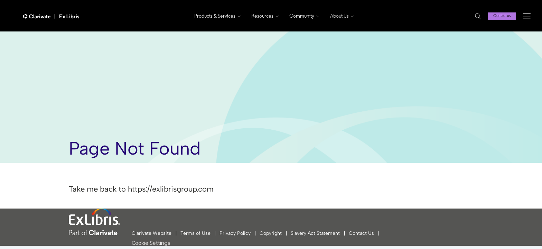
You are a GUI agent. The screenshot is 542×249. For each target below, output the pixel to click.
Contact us (502, 16)
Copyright (271, 233)
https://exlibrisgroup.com (171, 189)
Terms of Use (195, 233)
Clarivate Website (151, 233)
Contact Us (361, 233)
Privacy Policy (235, 233)
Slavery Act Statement (315, 233)
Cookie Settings (151, 243)
